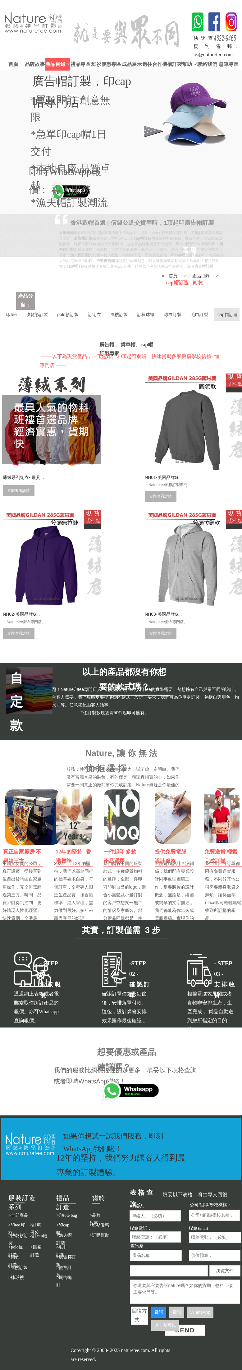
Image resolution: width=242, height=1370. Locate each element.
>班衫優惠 (99, 1225)
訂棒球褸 (155, 314)
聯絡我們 (207, 64)
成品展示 (132, 64)
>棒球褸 (16, 1277)
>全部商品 (18, 1215)
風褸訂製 (126, 314)
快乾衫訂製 (39, 314)
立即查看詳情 (18, 472)
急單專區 (229, 64)
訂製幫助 (184, 64)
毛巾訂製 (212, 314)
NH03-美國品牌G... (20, 574)
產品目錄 (57, 64)
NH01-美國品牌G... (101, 457)
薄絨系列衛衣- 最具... (22, 457)
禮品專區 (80, 64)
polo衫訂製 (72, 314)
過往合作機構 (157, 64)
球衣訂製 (184, 314)
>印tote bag (66, 1215)
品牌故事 (35, 64)
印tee (12, 314)
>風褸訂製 (18, 1267)
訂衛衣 (100, 314)
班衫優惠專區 (106, 64)
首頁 (13, 64)
